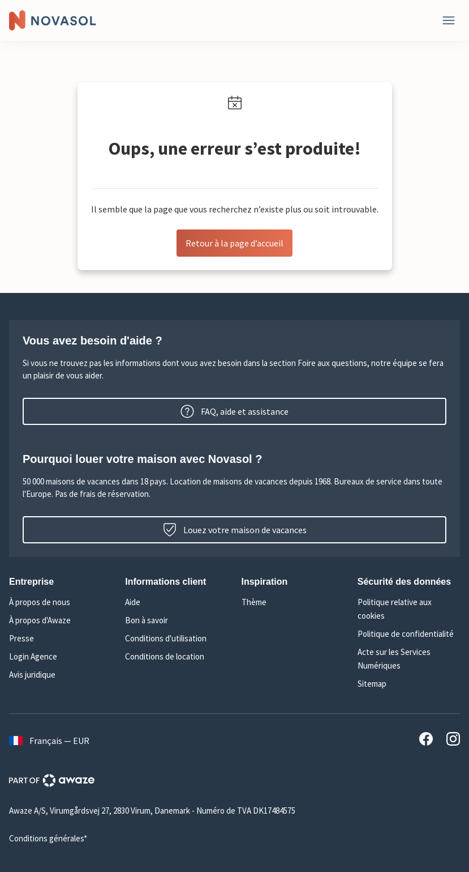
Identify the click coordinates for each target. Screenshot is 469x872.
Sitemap (372, 683)
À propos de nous (39, 602)
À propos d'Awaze (40, 620)
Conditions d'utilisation (165, 638)
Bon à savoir (146, 620)
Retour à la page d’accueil (234, 243)
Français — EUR (49, 740)
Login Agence (33, 656)
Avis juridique (32, 674)
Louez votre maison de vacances (235, 530)
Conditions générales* (48, 838)
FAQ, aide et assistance (234, 411)
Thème (254, 602)
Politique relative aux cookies (395, 609)
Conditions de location (164, 656)
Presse (21, 638)
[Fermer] (448, 20)
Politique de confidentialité (406, 633)
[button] (60, 581)
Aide (132, 602)
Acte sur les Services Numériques (394, 658)
